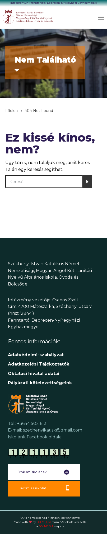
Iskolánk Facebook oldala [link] (35, 436)
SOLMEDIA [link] (47, 522)
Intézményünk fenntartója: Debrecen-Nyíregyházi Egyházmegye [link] (53, 2)
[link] (28, 16)
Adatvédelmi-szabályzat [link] (36, 354)
